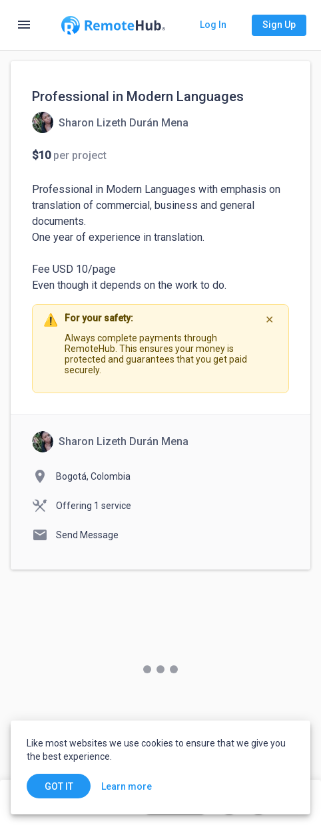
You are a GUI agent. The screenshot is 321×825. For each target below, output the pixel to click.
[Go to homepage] (113, 25)
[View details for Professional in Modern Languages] (110, 122)
